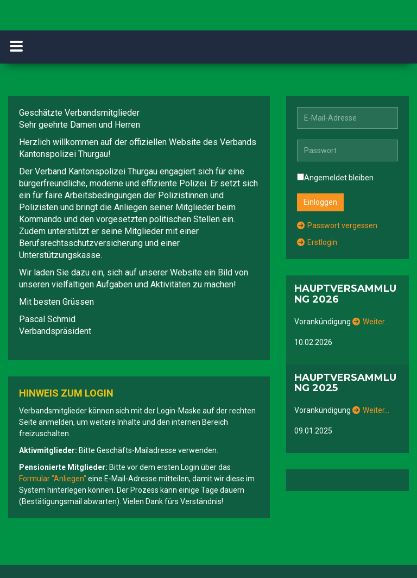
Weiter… (370, 321)
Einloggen (320, 202)
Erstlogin (317, 242)
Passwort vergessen (337, 225)
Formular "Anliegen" (52, 478)
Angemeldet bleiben (335, 177)
